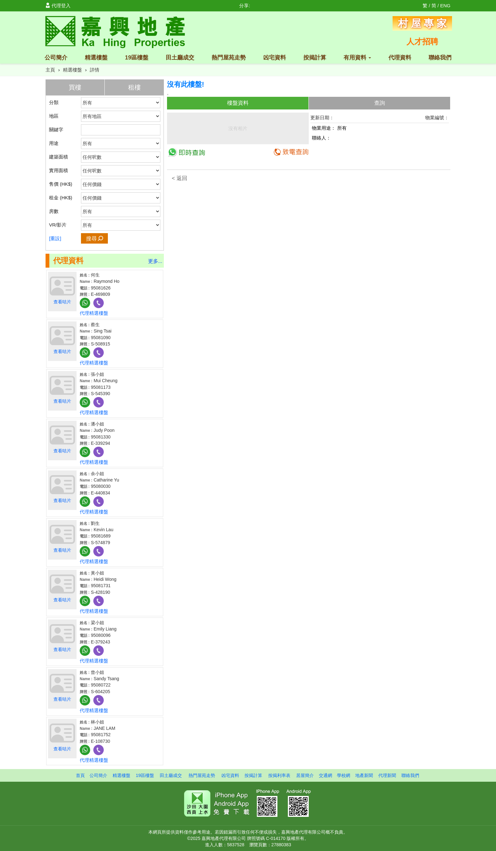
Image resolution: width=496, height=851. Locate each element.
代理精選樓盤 (94, 313)
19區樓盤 (136, 57)
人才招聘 (422, 41)
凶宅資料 (274, 57)
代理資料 (399, 57)
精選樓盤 (96, 57)
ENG (445, 5)
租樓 (134, 87)
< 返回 (179, 178)
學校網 (343, 775)
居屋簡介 (305, 775)
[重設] (55, 238)
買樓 (75, 87)
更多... (155, 261)
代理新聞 (387, 775)
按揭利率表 (279, 775)
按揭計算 (314, 57)
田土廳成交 (180, 57)
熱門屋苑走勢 (229, 57)
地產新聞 (364, 775)
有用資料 (357, 57)
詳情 (94, 69)
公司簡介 (56, 57)
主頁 (50, 69)
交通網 (325, 775)
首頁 (80, 775)
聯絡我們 (440, 57)
